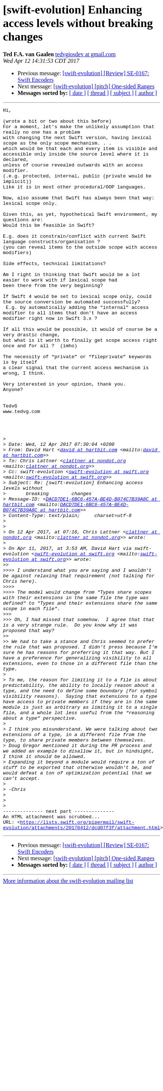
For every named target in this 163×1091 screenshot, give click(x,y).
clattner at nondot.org (94, 531)
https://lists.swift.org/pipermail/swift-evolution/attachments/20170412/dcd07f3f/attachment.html (81, 968)
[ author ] (146, 93)
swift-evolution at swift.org (108, 544)
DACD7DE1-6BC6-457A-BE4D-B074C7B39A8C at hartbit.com (66, 587)
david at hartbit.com (88, 518)
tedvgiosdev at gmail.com (85, 54)
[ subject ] (122, 93)
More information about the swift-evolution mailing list (68, 1025)
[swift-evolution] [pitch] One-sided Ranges (104, 86)
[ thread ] (98, 93)
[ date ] (77, 93)
